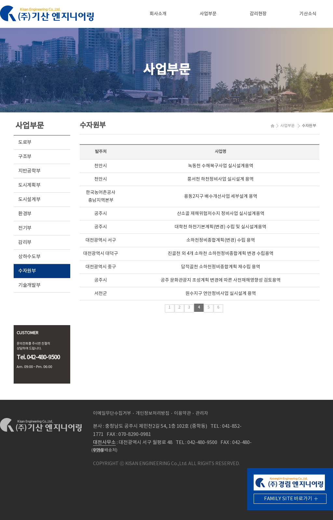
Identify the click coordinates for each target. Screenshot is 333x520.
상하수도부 (29, 257)
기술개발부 (29, 285)
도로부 (25, 142)
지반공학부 (29, 171)
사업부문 (208, 14)
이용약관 (182, 413)
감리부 (25, 242)
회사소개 (158, 14)
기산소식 (308, 14)
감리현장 (258, 14)
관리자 (201, 413)
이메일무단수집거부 (112, 413)
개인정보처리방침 (152, 413)
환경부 (25, 214)
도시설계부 (29, 199)
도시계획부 (29, 185)
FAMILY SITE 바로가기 (288, 498)
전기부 (25, 228)
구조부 (25, 156)
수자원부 (27, 271)
